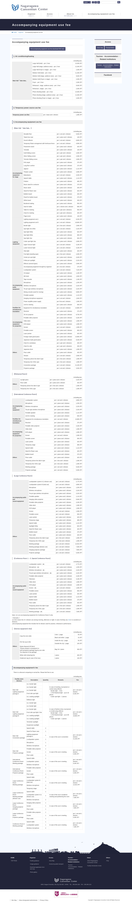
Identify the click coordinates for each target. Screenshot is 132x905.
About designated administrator (28, 900)
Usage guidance (34, 864)
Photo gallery (33, 872)
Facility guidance (34, 860)
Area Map (51, 860)
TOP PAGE (14, 860)
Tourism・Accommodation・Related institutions (75, 866)
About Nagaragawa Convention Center (92, 861)
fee (69, 620)
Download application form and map (37, 868)
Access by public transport (56, 864)
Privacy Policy (44, 900)
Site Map (14, 900)
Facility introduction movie (94, 865)
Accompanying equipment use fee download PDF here (47, 49)
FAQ (107, 860)
